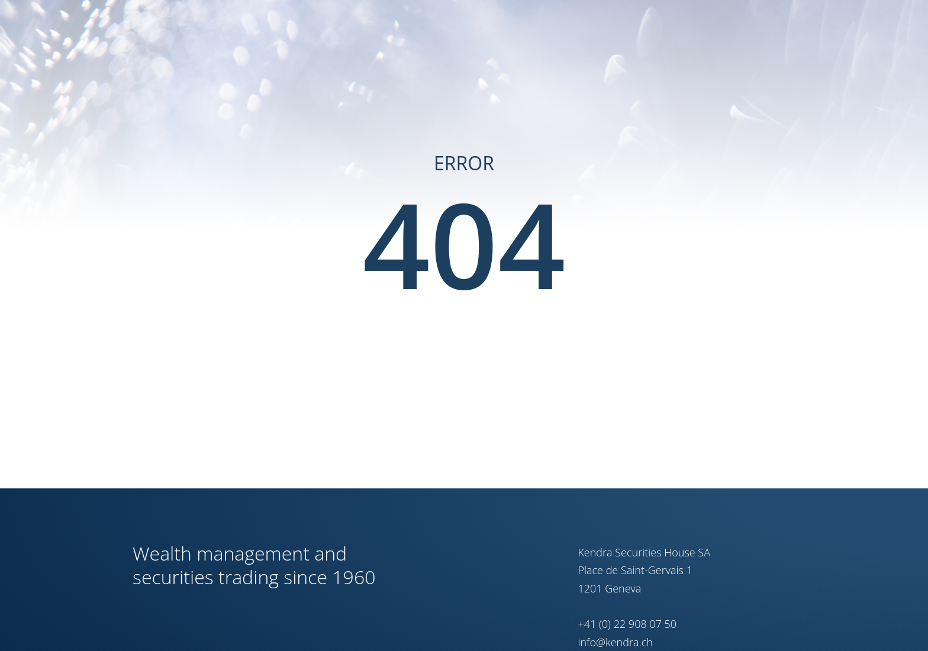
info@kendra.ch (615, 642)
